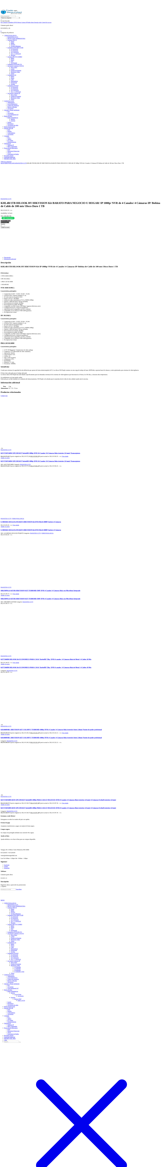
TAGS (9, 152)
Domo (12, 41)
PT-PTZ (13, 44)
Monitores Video (15, 72)
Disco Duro (14, 67)
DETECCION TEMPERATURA (16, 38)
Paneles (9, 131)
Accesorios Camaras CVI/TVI (15, 66)
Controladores (11, 133)
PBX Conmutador (12, 146)
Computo (6, 136)
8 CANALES (14, 50)
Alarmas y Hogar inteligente (11, 110)
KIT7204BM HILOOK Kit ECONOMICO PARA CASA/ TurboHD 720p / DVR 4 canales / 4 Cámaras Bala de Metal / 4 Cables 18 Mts (46, 659)
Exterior (13, 120)
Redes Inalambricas (12, 117)
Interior (13, 119)
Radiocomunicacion (9, 127)
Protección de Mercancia (11, 148)
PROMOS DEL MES (10, 158)
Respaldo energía (8, 155)
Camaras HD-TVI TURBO (14, 57)
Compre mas (4, 395)
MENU (3, 900)
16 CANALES (15, 52)
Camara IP (24, 22)
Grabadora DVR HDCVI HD (15, 47)
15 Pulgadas (17, 967)
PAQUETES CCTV (12, 37)
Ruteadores (10, 123)
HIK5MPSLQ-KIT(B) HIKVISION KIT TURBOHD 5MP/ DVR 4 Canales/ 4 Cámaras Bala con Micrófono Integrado (40, 590)
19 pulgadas (17, 970)
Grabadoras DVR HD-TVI (14, 64)
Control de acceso (46, 22)
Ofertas (19, 22)
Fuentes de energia (16, 96)
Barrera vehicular (12, 107)
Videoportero (11, 102)
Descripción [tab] (7, 257)
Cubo (12, 79)
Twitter (6, 866)
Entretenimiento (11, 142)
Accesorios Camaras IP (13, 93)
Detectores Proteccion (13, 151)
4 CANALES (14, 49)
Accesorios (10, 108)
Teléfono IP (10, 145)
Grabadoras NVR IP (12, 85)
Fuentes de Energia (16, 70)
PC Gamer (10, 140)
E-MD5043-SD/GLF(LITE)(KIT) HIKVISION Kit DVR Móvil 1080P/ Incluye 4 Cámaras (31, 522)
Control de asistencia (13, 105)
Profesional (14, 63)
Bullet (12, 43)
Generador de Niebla (13, 154)
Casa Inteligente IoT (13, 114)
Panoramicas (14, 81)
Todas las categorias (6, 161)
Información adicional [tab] (10, 259)
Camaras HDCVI (12, 40)
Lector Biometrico (12, 104)
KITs (8, 130)
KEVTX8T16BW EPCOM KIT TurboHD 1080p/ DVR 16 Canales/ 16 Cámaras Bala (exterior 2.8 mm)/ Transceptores (40, 453)
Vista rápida (65, 456)
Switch (9, 122)
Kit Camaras (4, 22)
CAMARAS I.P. (11, 75)
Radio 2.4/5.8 (21, 1000)
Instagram (6, 868)
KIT (8, 111)
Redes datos (30, 22)
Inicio (2, 163)
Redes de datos (8, 116)
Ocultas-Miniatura (16, 46)
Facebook (6, 865)
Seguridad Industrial (9, 157)
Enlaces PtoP (17, 999)
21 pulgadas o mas (19, 971)
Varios (12, 73)
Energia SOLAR (8, 128)
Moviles (13, 55)
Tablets (9, 139)
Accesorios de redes (12, 125)
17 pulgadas (17, 968)
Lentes (12, 69)
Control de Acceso (9, 101)
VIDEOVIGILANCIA (10, 35)
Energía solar (38, 22)
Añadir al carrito (5, 227)
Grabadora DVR (12, 22)
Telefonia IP (7, 143)
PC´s (8, 137)
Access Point (17, 994)
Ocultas (13, 84)
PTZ (12, 61)
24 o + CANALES (16, 53)
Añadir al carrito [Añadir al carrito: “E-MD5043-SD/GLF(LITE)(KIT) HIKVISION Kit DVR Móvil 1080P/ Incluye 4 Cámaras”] (5, 526)
